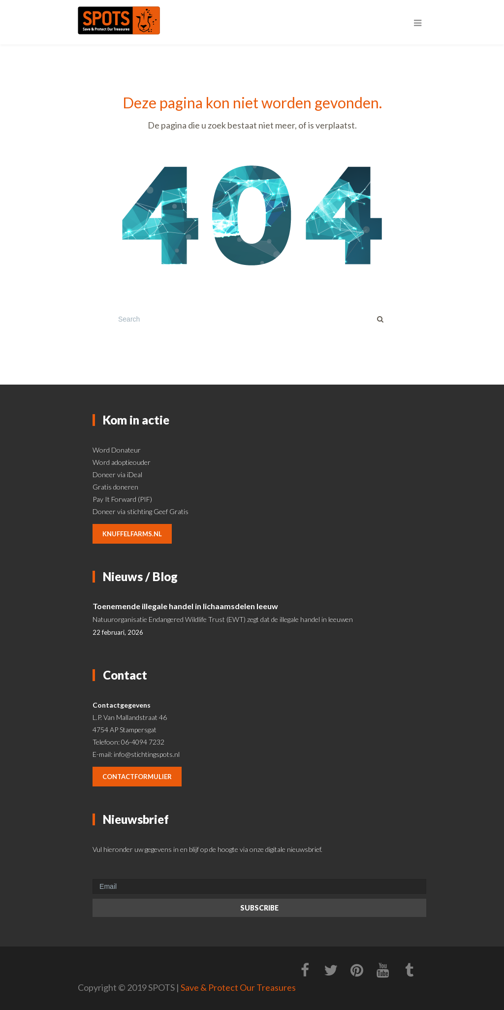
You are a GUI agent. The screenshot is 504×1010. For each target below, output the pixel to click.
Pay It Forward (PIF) (122, 499)
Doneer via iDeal (117, 474)
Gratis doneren (115, 487)
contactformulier (137, 777)
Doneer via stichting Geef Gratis (141, 511)
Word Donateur (117, 450)
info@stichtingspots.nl (147, 754)
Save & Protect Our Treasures (238, 987)
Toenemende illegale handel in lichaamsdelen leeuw (185, 606)
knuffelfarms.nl (132, 534)
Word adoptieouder (122, 462)
